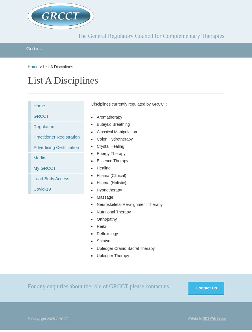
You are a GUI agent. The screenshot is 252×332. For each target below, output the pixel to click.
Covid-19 (42, 189)
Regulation (44, 126)
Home (33, 66)
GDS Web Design (214, 318)
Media (39, 157)
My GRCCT (45, 168)
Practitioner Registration (57, 136)
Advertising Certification (56, 147)
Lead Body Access (51, 178)
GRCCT (41, 116)
